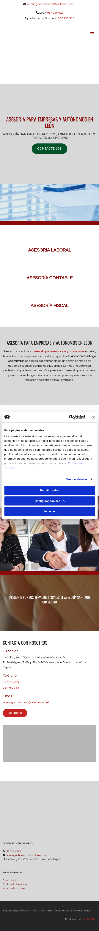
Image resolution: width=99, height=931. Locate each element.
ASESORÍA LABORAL (49, 250)
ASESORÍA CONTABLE (49, 278)
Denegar (49, 511)
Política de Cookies (14, 888)
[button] (49, 148)
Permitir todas (49, 490)
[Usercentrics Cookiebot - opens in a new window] (69, 417)
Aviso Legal (9, 880)
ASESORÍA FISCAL (49, 305)
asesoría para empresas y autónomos (58, 351)
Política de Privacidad (15, 884)
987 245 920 (55, 12)
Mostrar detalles (77, 479)
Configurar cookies (50, 500)
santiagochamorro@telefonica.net (50, 4)
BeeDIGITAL (89, 919)
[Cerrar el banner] (93, 417)
